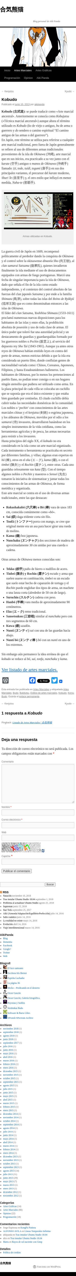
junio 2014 (8, 1135)
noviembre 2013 (10, 1160)
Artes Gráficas (44, 70)
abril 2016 (8, 1057)
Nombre (7, 807)
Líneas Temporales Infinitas (38, 1231)
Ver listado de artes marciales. (30, 669)
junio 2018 (8, 1039)
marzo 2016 (8, 1060)
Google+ (7, 949)
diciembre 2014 (10, 1114)
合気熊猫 (11, 9)
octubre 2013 (9, 1163)
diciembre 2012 (10, 1192)
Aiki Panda (43, 77)
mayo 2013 (8, 1181)
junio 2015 (8, 1092)
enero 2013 (8, 1188)
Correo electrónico (12, 819)
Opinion (28, 77)
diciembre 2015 (10, 1071)
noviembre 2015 (10, 1074)
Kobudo (62, 693)
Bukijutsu (24, 693)
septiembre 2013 (11, 1167)
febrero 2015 (9, 1106)
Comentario (8, 761)
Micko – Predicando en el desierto (21, 988)
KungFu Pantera (28, 1227)
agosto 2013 (8, 1170)
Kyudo (69, 91)
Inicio (7, 70)
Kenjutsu (8, 91)
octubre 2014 (9, 1121)
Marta (6, 1241)
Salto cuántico (9, 917)
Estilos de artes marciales (43, 693)
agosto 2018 (8, 1035)
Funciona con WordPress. (49, 1266)
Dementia (7, 942)
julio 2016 (8, 1046)
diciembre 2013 (10, 1156)
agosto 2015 (8, 1085)
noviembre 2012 (10, 1195)
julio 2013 (8, 1174)
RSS (6, 892)
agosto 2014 (8, 1128)
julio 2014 (8, 1131)
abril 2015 (8, 1099)
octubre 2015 (9, 1078)
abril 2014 (8, 1142)
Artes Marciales (23, 70)
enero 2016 (8, 1067)
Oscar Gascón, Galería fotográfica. (21, 998)
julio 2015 (8, 1089)
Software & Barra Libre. (16, 1013)
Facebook (7, 945)
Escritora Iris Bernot (15, 973)
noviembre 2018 (10, 1028)
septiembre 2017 (11, 1042)
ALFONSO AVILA (12, 1231)
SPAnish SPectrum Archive (18, 1018)
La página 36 (11, 983)
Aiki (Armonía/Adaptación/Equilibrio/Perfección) (26, 913)
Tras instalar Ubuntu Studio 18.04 (19, 899)
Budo (15, 693)
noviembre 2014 (10, 1117)
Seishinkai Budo (13, 1008)
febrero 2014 (9, 1149)
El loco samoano (13, 968)
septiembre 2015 (11, 1082)
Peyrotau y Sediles (14, 1003)
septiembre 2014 (11, 1124)
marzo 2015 (8, 1103)
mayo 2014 (8, 1138)
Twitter (6, 952)
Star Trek (7, 910)
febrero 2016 (9, 1064)
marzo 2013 (8, 1185)
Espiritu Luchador (14, 978)
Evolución (8, 924)
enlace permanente (29, 696)
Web (4, 832)
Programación (12, 77)
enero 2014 (8, 1153)
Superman (8, 906)
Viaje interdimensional (13, 927)
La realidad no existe (13, 920)
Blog (5, 938)
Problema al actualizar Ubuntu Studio (20, 902)
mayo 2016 (8, 1053)
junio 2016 (8, 1050)
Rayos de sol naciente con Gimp (27, 1241)
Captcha (6, 856)
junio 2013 (8, 1177)
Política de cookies (12, 1252)
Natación (7, 895)
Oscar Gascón (12, 993)
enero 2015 (8, 1110)
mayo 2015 (8, 1096)
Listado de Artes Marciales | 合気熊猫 (32, 722)
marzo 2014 (8, 1146)
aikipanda (39, 104)
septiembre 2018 (11, 1032)
